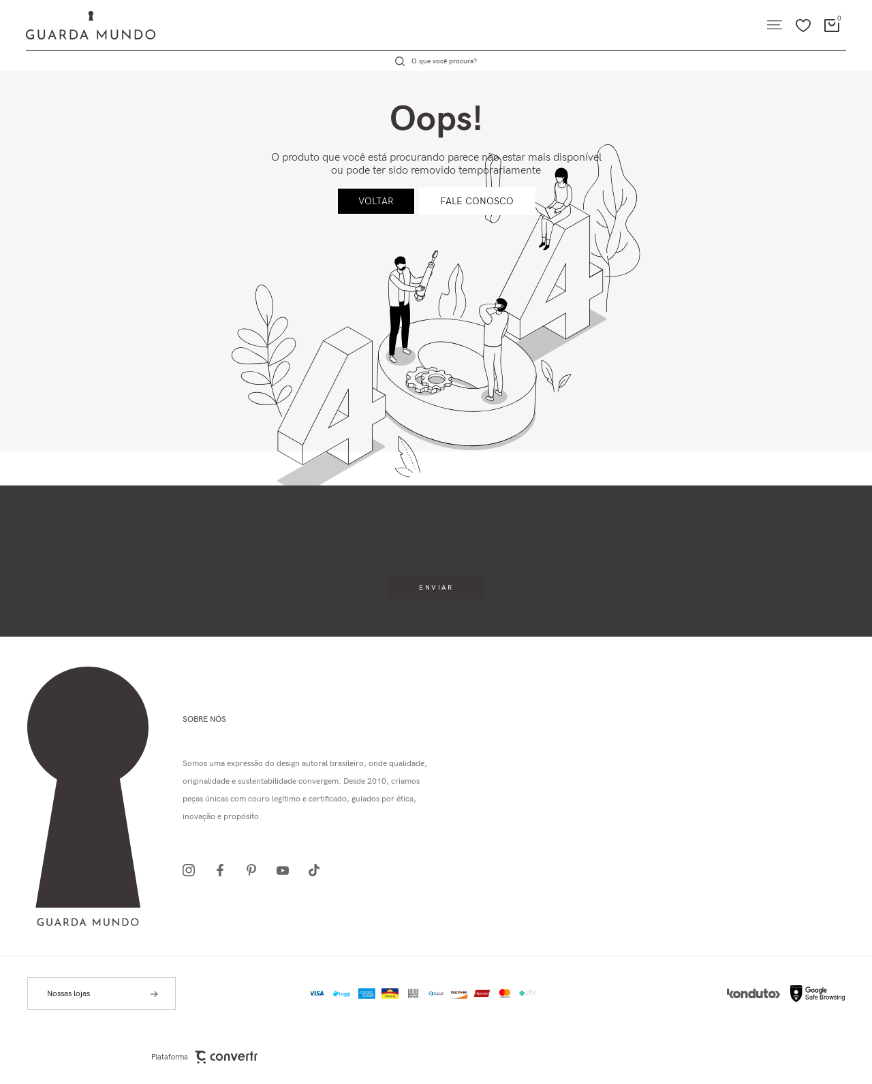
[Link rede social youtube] (287, 870)
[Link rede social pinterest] (255, 870)
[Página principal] (77, 25)
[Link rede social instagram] (193, 870)
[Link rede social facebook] (224, 870)
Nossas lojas (68, 994)
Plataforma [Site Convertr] (204, 1057)
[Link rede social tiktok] (318, 870)
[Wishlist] (803, 25)
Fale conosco (477, 201)
